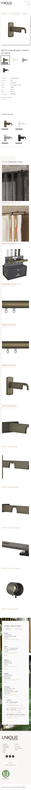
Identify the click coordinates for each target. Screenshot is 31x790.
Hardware (4, 13)
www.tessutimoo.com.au (12, 713)
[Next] (29, 13)
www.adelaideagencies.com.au (14, 707)
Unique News (6, 746)
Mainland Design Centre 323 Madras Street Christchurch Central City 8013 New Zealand (11, 690)
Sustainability (6, 747)
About (4, 749)
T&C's (16, 750)
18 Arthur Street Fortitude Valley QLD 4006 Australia (10, 636)
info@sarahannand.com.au (19, 716)
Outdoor (17, 744)
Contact (4, 750)
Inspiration (5, 744)
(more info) (3, 99)
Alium (24, 13)
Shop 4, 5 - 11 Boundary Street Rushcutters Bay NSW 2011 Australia (11, 649)
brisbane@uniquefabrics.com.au (11, 639)
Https (4, 752)
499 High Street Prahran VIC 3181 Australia (8, 662)
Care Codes (17, 746)
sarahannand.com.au (12, 717)
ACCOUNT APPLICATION (8, 764)
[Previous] (25, 13)
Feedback (17, 787)
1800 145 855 (27, 1)
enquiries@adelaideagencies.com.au (15, 705)
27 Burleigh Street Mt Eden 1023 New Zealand (8, 676)
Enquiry (23, 787)
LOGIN (4, 762)
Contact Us (7, 629)
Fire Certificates (18, 748)
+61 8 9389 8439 (20, 709)
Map (5, 642)
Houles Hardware (14, 13)
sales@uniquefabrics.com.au (10, 666)
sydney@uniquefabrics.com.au (11, 653)
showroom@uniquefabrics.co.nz (11, 679)
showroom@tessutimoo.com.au (14, 710)
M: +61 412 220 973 (11, 703)
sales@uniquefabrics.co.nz (10, 695)
